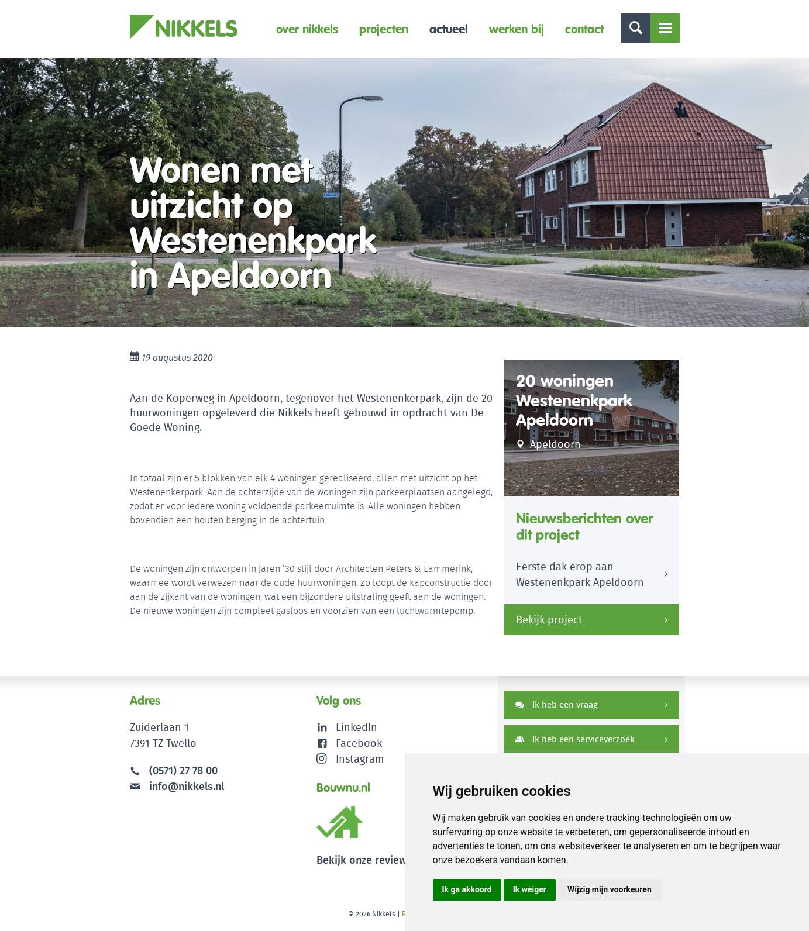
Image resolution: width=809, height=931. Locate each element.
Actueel (448, 29)
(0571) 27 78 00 (183, 770)
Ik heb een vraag (556, 704)
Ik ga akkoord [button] (467, 889)
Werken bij (516, 29)
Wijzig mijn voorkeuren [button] (609, 889)
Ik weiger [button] (529, 889)
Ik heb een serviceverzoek (575, 739)
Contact (584, 29)
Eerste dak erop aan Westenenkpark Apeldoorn (580, 574)
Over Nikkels (307, 29)
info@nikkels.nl (177, 786)
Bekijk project (549, 619)
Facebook (359, 743)
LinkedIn (356, 727)
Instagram (350, 758)
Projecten (383, 29)
